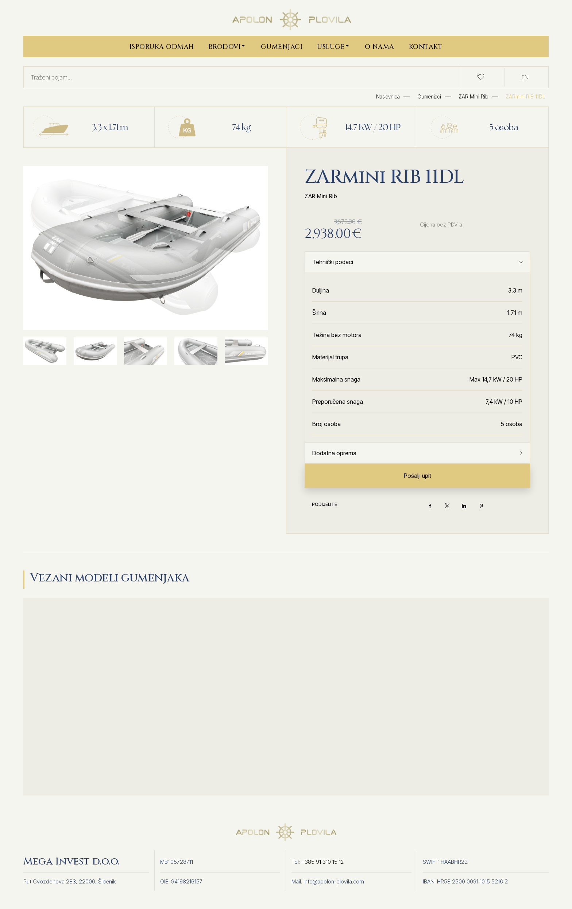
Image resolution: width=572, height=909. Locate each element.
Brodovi (227, 46)
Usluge (333, 46)
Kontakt (426, 46)
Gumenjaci (282, 46)
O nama (379, 46)
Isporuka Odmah (162, 46)
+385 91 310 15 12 (322, 861)
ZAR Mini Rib (321, 196)
